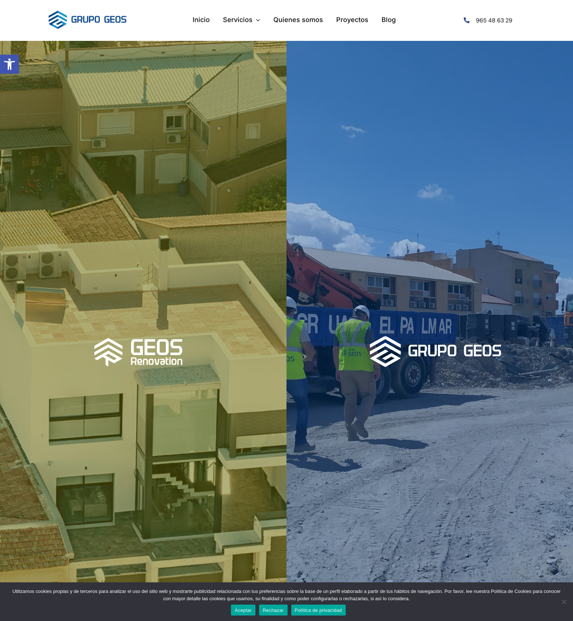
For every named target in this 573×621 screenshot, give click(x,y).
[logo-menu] (87, 13)
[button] (9, 64)
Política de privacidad (318, 610)
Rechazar (273, 610)
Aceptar (243, 610)
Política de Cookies (511, 591)
